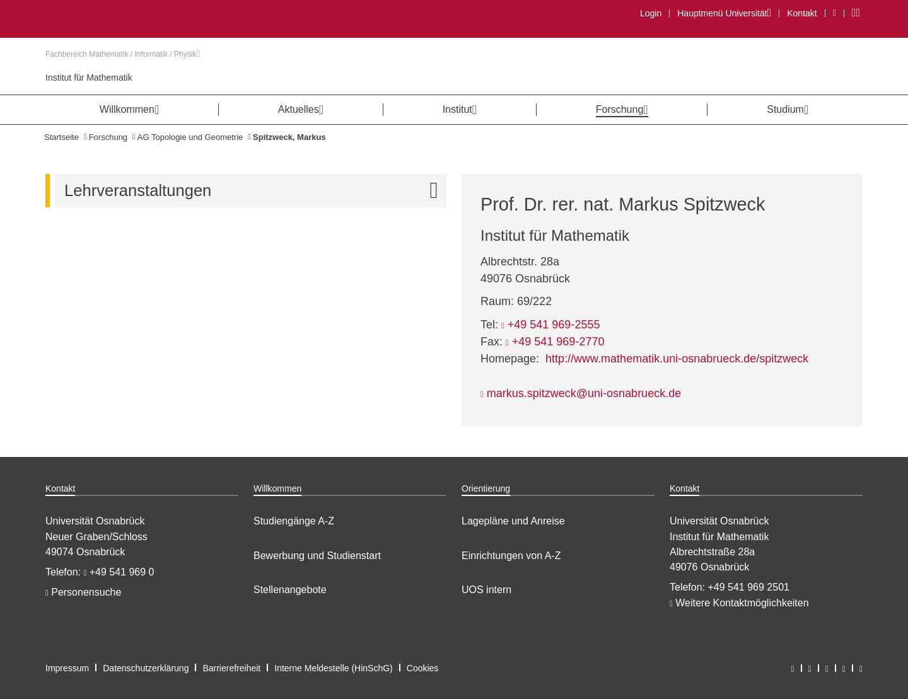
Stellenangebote (290, 589)
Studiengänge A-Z (293, 521)
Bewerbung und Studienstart (317, 555)
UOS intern (486, 589)
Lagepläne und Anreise (513, 521)
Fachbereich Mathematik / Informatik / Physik (122, 54)
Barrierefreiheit (231, 668)
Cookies (423, 668)
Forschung (108, 137)
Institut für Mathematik (88, 77)
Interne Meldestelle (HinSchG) (333, 668)
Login (650, 13)
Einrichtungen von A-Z (511, 555)
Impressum (67, 668)
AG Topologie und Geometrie (190, 137)
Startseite (61, 137)
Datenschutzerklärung (146, 668)
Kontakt (802, 13)
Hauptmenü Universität (724, 13)
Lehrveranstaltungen (255, 190)
